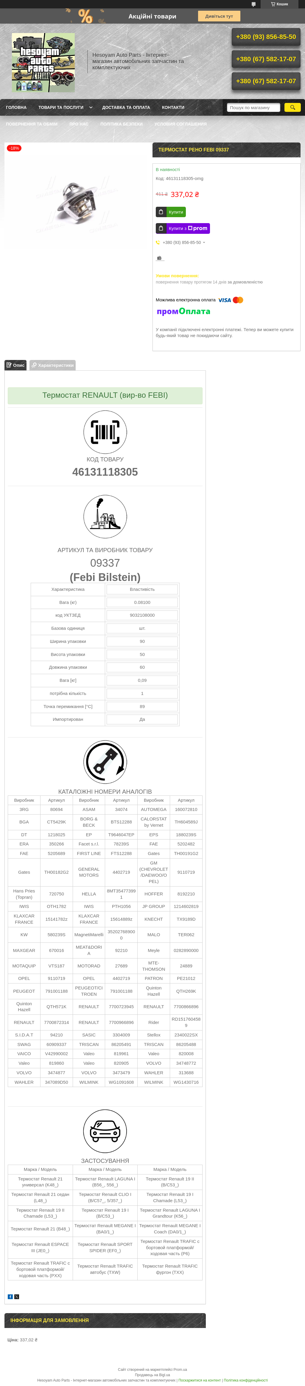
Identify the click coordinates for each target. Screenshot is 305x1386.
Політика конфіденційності (246, 1380)
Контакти (173, 107)
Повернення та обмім (31, 124)
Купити (176, 211)
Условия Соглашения (181, 124)
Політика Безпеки (121, 124)
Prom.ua (180, 1370)
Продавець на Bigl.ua (152, 1375)
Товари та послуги (60, 107)
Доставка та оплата (126, 107)
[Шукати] (292, 107)
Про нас (78, 124)
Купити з (188, 228)
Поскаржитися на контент (199, 1380)
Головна (16, 107)
